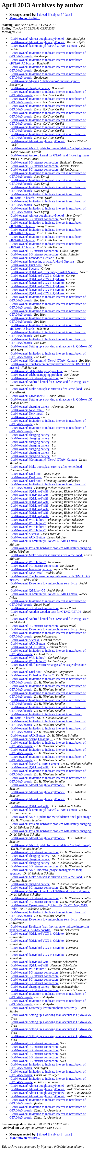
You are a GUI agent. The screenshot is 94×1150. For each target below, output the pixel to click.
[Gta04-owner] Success (24, 268)
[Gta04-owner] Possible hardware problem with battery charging (50, 548)
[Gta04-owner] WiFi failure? (27, 519)
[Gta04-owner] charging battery (29, 88)
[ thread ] (43, 14)
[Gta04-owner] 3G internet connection (34, 162)
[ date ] (67, 14)
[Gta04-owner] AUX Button (27, 537)
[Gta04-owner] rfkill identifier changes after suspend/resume (48, 664)
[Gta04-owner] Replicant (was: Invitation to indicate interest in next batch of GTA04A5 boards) (49, 928)
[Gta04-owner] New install (26, 410)
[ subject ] (56, 14)
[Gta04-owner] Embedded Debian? (31, 258)
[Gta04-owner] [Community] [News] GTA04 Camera (43, 45)
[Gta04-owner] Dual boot (25, 265)
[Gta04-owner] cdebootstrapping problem (36, 371)
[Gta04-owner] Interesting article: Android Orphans (42, 261)
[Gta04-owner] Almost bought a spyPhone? (37, 38)
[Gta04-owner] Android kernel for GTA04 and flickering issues (49, 155)
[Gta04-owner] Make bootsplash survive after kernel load (46, 388)
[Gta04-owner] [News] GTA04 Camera (34, 763)
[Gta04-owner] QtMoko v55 (27, 396)
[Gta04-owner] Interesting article (30, 569)
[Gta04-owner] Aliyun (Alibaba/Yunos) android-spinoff (44, 81)
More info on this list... (24, 18)
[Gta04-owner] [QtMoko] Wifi (29, 491)
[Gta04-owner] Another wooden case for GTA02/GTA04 (45, 611)
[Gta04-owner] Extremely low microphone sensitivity (43, 583)
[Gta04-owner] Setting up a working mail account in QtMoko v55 (50, 346)
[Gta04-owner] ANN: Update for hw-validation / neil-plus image (50, 148)
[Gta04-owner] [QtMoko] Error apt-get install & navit (43, 272)
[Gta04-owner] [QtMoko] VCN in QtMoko (37, 275)
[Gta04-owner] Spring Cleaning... (31, 739)
